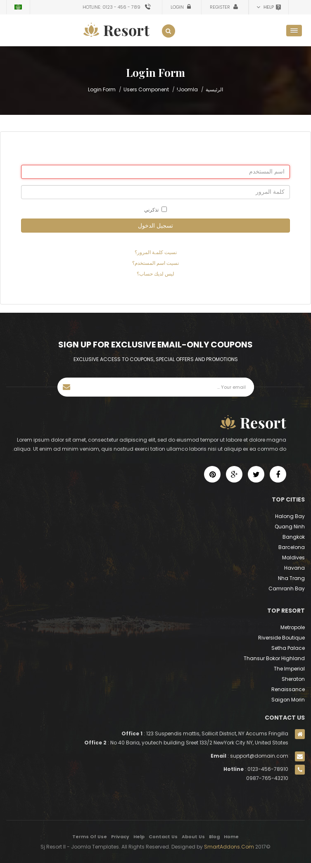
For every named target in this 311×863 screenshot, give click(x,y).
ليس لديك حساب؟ (155, 273)
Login (178, 7)
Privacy (120, 836)
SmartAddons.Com (229, 846)
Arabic (18, 7)
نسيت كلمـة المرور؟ (156, 252)
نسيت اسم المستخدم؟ (155, 262)
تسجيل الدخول (155, 225)
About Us (193, 836)
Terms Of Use (89, 836)
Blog (214, 836)
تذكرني (155, 209)
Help (139, 836)
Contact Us (163, 836)
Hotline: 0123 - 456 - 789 (111, 7)
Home (231, 836)
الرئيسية (214, 89)
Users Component (146, 89)
